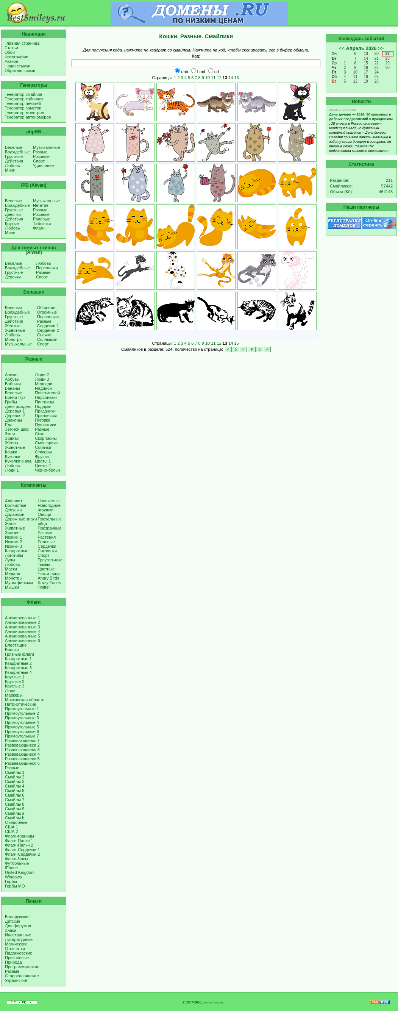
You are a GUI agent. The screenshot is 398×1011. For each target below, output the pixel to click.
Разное (11, 61)
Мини (10, 170)
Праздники (45, 411)
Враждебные (17, 152)
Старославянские (22, 975)
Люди (10, 690)
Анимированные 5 (22, 636)
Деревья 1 (15, 411)
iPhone (11, 868)
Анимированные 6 (22, 640)
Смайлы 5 (14, 790)
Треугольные (50, 560)
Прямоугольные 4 (22, 722)
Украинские (16, 980)
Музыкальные (46, 147)
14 (230, 77)
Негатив (40, 205)
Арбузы (12, 379)
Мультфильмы (19, 582)
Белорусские (17, 916)
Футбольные (17, 863)
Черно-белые (48, 470)
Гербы (11, 881)
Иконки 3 (13, 546)
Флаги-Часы (16, 858)
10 (207, 77)
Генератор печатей (23, 103)
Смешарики (46, 443)
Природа (13, 962)
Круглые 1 (14, 677)
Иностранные (18, 935)
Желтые (12, 325)
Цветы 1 (43, 461)
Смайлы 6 (14, 795)
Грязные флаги (19, 654)
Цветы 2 (43, 465)
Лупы (10, 560)
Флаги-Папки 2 (19, 845)
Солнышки (47, 339)
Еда (8, 424)
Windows (13, 877)
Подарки (43, 406)
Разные (40, 152)
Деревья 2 (15, 415)
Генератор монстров (24, 112)
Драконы (13, 420)
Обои (10, 52)
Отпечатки (15, 948)
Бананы (12, 388)
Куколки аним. (18, 461)
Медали (12, 573)
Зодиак (12, 438)
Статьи (11, 47)
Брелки (12, 649)
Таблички (42, 223)
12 (219, 77)
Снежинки (47, 550)
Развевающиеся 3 (22, 749)
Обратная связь (20, 70)
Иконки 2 (13, 541)
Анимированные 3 (22, 627)
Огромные (47, 312)
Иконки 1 (13, 537)
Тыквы (44, 564)
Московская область (24, 699)
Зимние (12, 532)
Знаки (10, 930)
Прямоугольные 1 (22, 708)
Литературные (19, 939)
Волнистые (15, 505)
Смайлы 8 (14, 804)
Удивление (43, 165)
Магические (16, 944)
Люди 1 (12, 470)
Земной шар (17, 429)
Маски (11, 569)
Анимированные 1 (22, 618)
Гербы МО (15, 886)
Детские (12, 921)
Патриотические (20, 704)
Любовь (12, 165)
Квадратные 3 (18, 668)
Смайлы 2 (14, 777)
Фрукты (42, 456)
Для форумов (18, 925)
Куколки (12, 456)
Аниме (11, 374)
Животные (15, 330)
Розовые (41, 156)
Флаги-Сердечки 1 (22, 849)
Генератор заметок (23, 108)
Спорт (39, 161)
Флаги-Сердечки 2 (22, 854)
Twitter (44, 587)
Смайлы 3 (14, 781)
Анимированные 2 (22, 622)
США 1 (11, 827)
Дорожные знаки (21, 519)
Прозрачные (50, 528)
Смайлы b (14, 818)
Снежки (44, 335)
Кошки (11, 452)
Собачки (43, 447)
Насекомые (49, 500)
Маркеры (14, 695)
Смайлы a (14, 813)
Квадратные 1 (18, 658)
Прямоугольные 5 (22, 727)
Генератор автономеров (28, 117)
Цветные (46, 569)
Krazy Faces (49, 582)
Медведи (43, 383)
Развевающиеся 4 (22, 754)
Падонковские (18, 953)
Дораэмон (14, 514)
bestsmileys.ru (213, 1002)
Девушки (13, 510)
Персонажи (47, 268)
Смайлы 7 (14, 799)
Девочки (13, 214)
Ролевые (41, 219)
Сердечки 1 (48, 325)
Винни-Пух (15, 397)
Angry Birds (48, 578)
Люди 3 (42, 379)
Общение (46, 307)
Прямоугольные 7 (22, 736)
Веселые (13, 147)
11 (213, 77)
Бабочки (13, 383)
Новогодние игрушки (49, 507)
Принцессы (45, 415)
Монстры (13, 339)
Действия (14, 161)
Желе (10, 523)
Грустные (14, 156)
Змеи (10, 433)
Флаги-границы (19, 836)
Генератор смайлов (23, 94)
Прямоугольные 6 (22, 731)
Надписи (43, 388)
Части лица (49, 573)
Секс (39, 433)
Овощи (45, 514)
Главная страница (22, 43)
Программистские (22, 966)
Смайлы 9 (14, 808)
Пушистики (45, 424)
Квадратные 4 (18, 672)
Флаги (39, 228)
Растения (47, 537)
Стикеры (43, 452)
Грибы (11, 402)
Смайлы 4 (14, 786)
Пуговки (42, 420)
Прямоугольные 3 (22, 718)
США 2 (11, 831)
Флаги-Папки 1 (19, 840)
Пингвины (44, 402)
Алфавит (13, 500)
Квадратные (16, 550)
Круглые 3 (14, 686)
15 (236, 77)
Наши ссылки (17, 66)
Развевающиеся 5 (22, 758)
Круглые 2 (14, 681)
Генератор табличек (24, 99)
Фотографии (16, 57)
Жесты (11, 443)
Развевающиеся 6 (22, 763)
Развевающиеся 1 (22, 740)
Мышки (12, 587)
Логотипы (14, 555)
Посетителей (47, 393)
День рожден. (18, 406)
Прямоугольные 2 (22, 713)
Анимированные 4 (22, 631)
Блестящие (16, 645)
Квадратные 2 (18, 663)
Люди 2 (42, 374)
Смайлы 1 (14, 772)
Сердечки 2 (48, 330)
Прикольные (17, 957)
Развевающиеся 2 (22, 745)
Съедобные (16, 822)
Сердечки (47, 546)
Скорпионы (45, 438)
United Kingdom (19, 872)
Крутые (12, 223)
